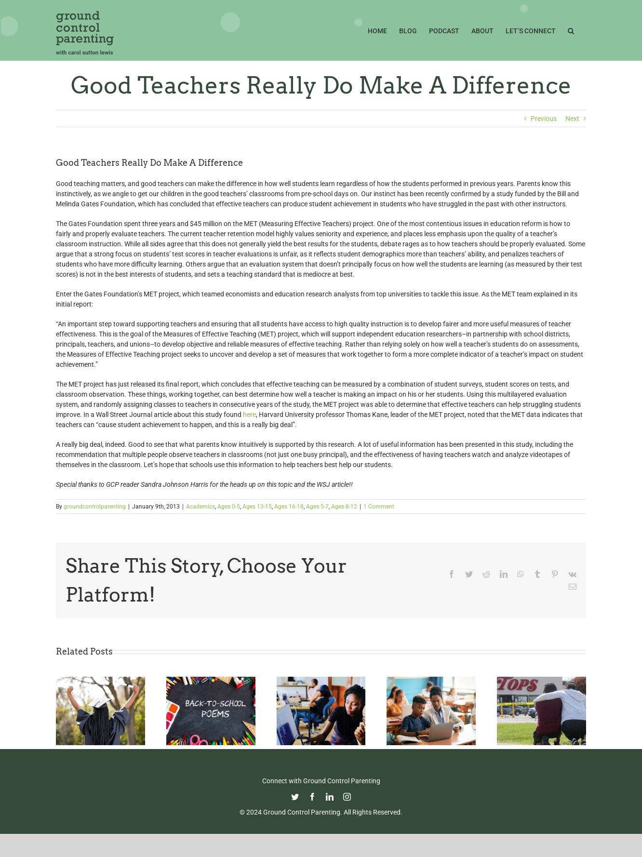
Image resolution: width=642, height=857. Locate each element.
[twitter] (295, 797)
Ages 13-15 (257, 506)
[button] (571, 30)
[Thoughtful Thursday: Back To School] (210, 680)
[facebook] (312, 797)
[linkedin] (330, 797)
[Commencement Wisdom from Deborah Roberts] (100, 680)
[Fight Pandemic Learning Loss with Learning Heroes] (431, 680)
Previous (544, 118)
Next (572, 118)
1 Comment (378, 506)
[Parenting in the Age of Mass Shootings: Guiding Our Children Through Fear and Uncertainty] (541, 680)
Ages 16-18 (289, 506)
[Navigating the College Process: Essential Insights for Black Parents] (321, 680)
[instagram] (347, 797)
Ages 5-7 (317, 506)
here (249, 414)
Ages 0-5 (228, 506)
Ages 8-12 (344, 506)
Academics (200, 506)
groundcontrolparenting (95, 506)
